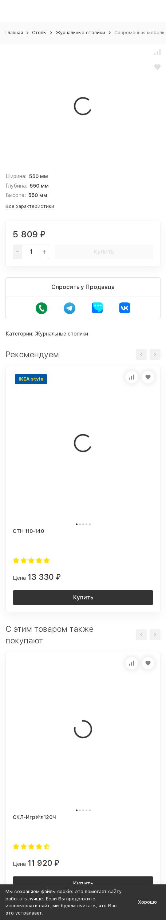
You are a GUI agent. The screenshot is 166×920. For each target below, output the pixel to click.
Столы (39, 32)
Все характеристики (29, 206)
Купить (104, 251)
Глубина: (16, 186)
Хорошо (147, 902)
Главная (14, 32)
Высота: (15, 195)
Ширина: (16, 176)
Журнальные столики (80, 32)
